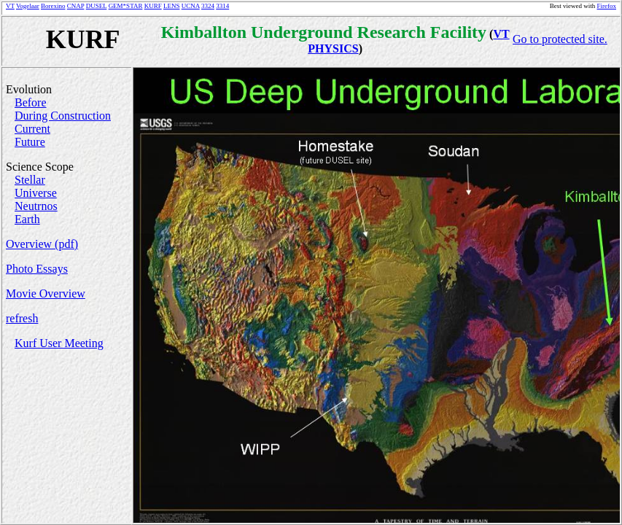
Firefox (607, 5)
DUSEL (96, 5)
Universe (36, 193)
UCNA (191, 5)
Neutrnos (36, 206)
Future (30, 142)
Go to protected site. (560, 39)
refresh (22, 318)
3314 (222, 5)
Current (32, 128)
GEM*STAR (126, 5)
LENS (171, 5)
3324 (207, 5)
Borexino (53, 5)
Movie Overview (45, 293)
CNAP (76, 5)
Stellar (30, 180)
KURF (153, 5)
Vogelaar (27, 5)
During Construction (63, 115)
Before (31, 102)
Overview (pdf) (42, 244)
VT (10, 5)
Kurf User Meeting (59, 343)
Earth (27, 219)
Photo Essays (37, 268)
